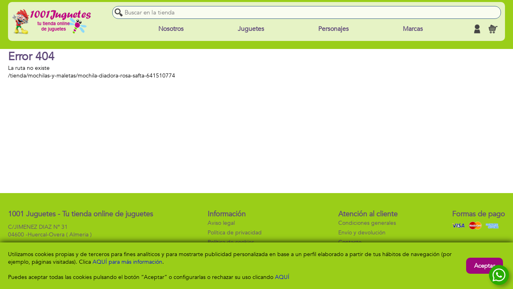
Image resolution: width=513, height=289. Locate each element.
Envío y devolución (362, 232)
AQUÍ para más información (127, 262)
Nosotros (171, 28)
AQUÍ (282, 277)
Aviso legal (221, 223)
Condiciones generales (367, 223)
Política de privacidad (235, 232)
